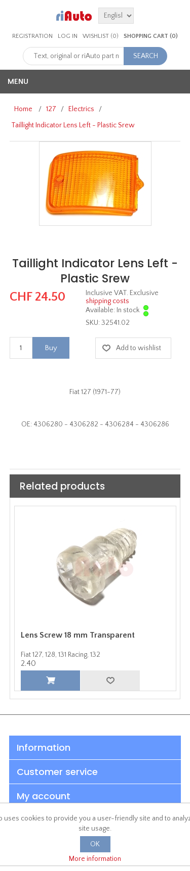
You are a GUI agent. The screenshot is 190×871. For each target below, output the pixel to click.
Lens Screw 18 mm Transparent (78, 635)
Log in (68, 36)
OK (95, 844)
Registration (32, 36)
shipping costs (107, 301)
